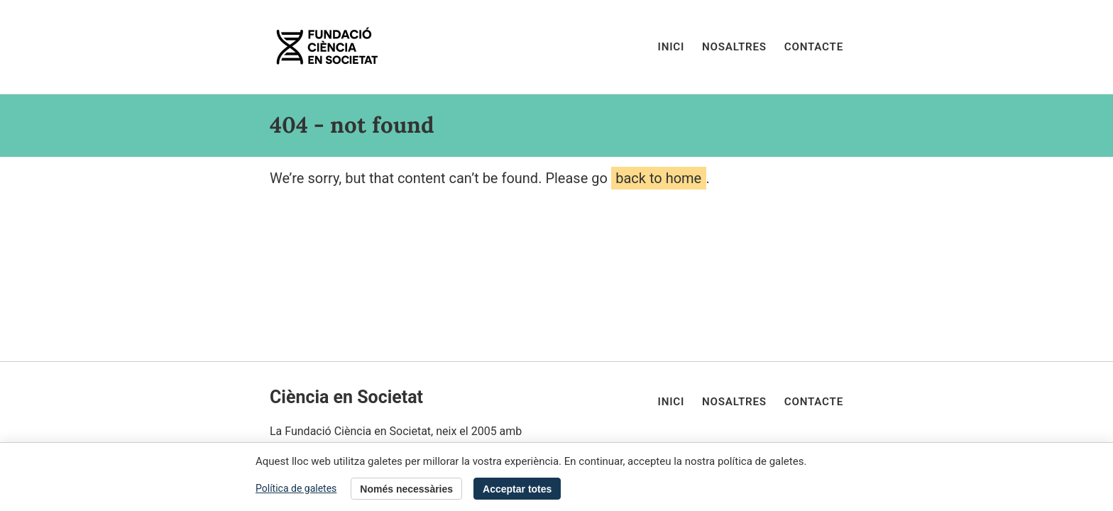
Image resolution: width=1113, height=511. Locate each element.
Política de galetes (296, 488)
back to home (658, 178)
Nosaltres (734, 46)
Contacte (813, 46)
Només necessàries (406, 489)
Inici (671, 46)
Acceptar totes (517, 489)
